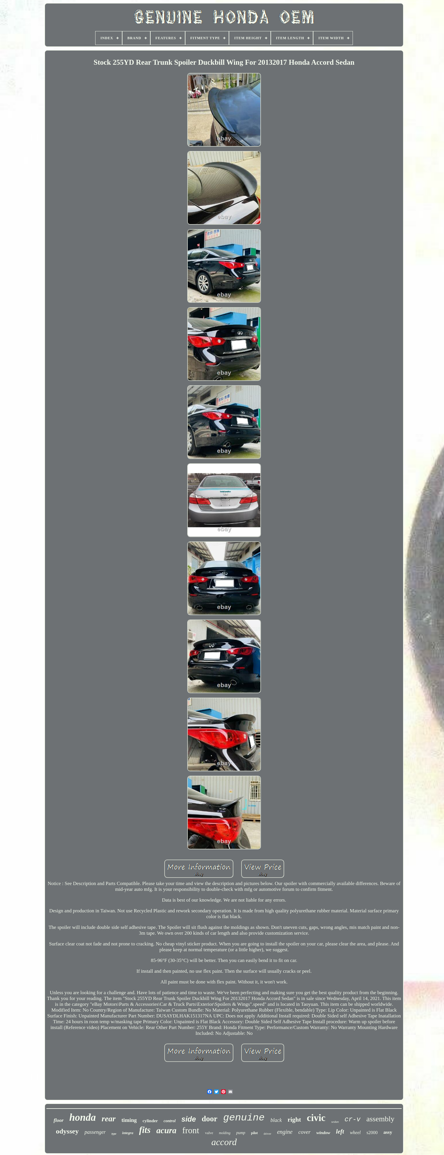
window (323, 1132)
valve (209, 1133)
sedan (335, 1121)
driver (267, 1133)
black (276, 1120)
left (340, 1131)
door (209, 1118)
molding (224, 1133)
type (113, 1133)
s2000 (372, 1132)
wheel (355, 1132)
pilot (254, 1133)
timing (129, 1120)
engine (285, 1132)
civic (316, 1118)
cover (304, 1132)
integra (127, 1133)
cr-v (352, 1119)
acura (166, 1130)
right (294, 1119)
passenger (95, 1132)
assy (387, 1132)
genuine (244, 1117)
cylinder (150, 1120)
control (170, 1121)
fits (145, 1130)
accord (224, 1142)
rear (108, 1118)
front (190, 1130)
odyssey (67, 1131)
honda (82, 1117)
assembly (380, 1119)
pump (240, 1133)
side (188, 1119)
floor (59, 1120)
